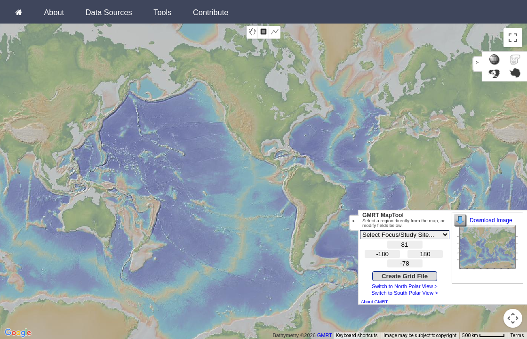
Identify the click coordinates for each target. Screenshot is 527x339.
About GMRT (374, 301)
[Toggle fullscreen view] (512, 37)
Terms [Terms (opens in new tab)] (517, 335)
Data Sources (109, 12)
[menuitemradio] (252, 32)
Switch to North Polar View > (405, 286)
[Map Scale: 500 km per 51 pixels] (483, 335)
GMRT (324, 335)
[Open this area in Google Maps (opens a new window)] (17, 333)
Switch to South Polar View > (404, 293)
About (54, 12)
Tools (162, 12)
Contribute (210, 12)
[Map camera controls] (512, 318)
